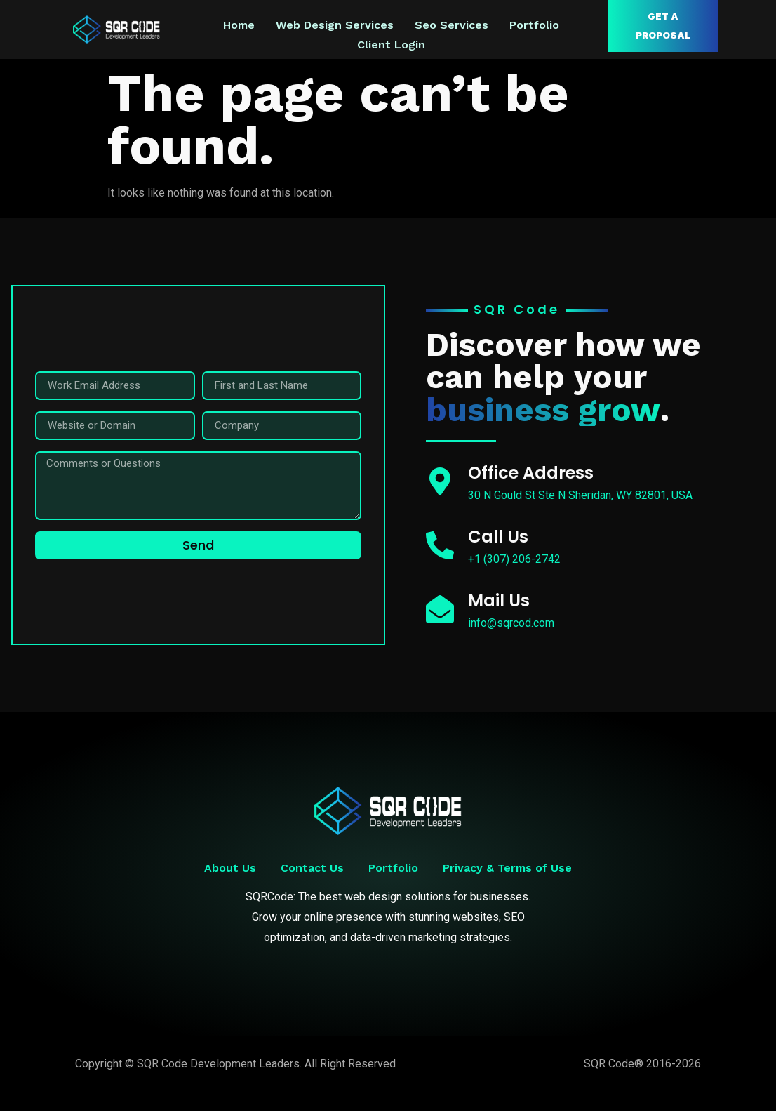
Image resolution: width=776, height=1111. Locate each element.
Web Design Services (335, 25)
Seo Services (451, 25)
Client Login (391, 41)
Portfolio (534, 25)
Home (239, 25)
